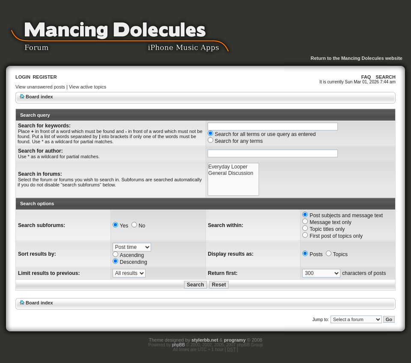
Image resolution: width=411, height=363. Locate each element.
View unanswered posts (40, 86)
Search (386, 77)
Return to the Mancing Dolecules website (356, 58)
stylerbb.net (204, 339)
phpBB (178, 344)
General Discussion (233, 173)
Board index (39, 96)
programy (235, 339)
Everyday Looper (233, 167)
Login (22, 77)
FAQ (366, 77)
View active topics (87, 86)
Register (45, 77)
